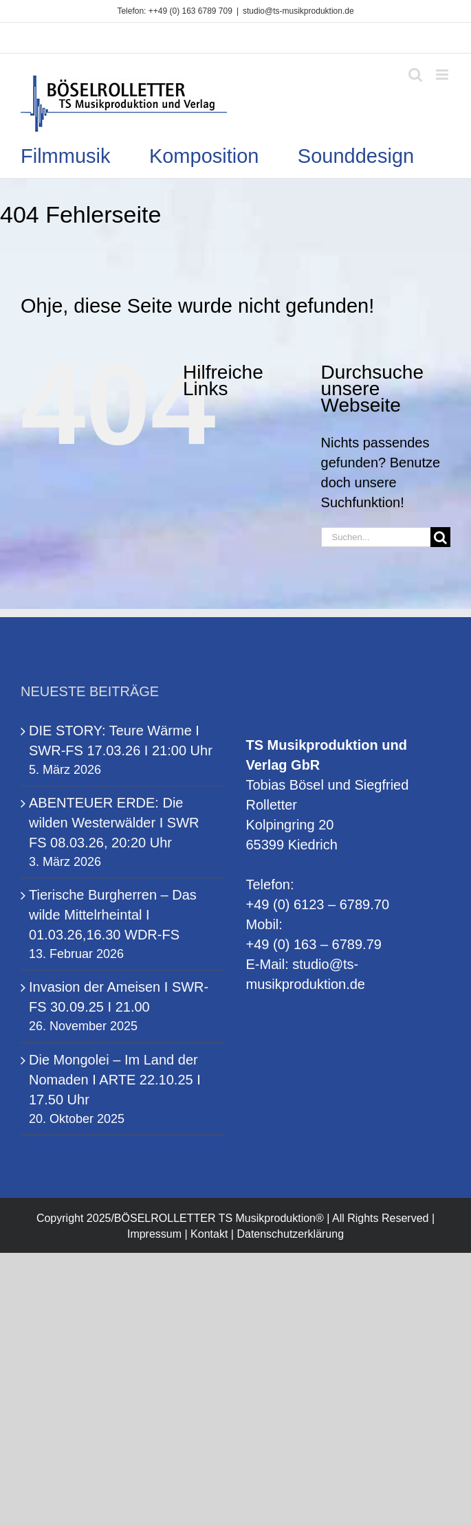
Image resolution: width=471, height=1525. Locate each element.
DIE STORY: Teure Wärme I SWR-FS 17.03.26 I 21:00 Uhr (120, 740)
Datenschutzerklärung (290, 1234)
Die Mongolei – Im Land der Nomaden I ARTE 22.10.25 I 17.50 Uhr (115, 1079)
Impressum (154, 1234)
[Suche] (440, 537)
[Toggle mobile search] (415, 74)
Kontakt (209, 1234)
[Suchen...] (375, 537)
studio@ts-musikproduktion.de (298, 11)
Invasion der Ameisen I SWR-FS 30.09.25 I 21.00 (118, 996)
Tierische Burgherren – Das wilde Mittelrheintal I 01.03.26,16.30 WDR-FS (113, 914)
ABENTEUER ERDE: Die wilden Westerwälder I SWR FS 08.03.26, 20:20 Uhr (114, 822)
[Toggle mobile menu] (443, 74)
